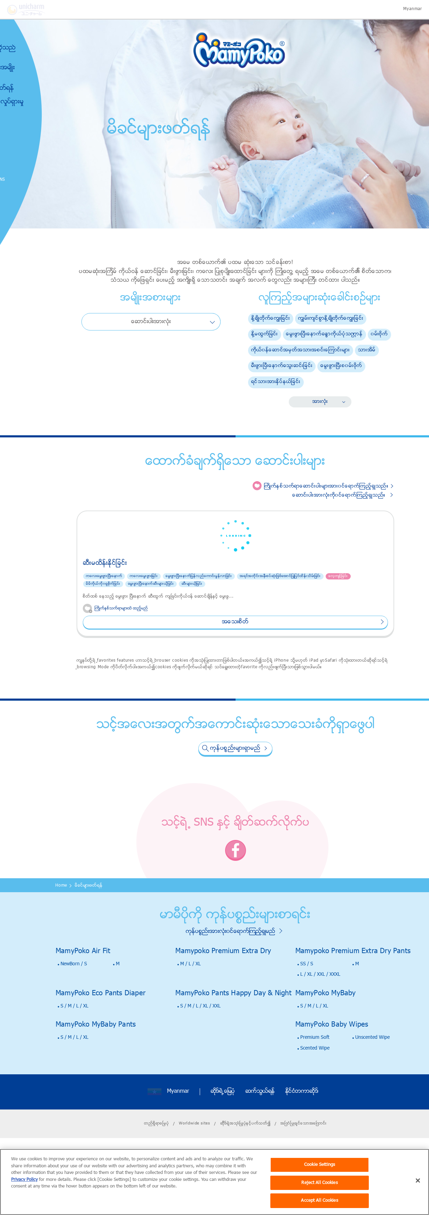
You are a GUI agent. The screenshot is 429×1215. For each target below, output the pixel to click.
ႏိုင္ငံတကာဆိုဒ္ (301, 1125)
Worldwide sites (194, 1156)
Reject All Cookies (319, 1192)
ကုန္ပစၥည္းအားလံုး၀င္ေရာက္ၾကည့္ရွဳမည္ (230, 964)
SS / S (306, 997)
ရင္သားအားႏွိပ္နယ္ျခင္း (276, 381)
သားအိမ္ (367, 350)
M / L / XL (190, 997)
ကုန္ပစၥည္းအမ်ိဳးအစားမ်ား (29, 71)
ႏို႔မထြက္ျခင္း (264, 334)
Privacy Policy (24, 1188)
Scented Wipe (314, 1081)
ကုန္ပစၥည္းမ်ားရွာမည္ (235, 781)
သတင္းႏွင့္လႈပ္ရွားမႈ (33, 102)
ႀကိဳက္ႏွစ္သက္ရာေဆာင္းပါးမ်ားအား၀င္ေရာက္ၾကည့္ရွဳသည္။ (326, 486)
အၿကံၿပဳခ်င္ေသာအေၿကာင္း (303, 1156)
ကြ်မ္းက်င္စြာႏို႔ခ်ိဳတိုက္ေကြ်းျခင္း (331, 318)
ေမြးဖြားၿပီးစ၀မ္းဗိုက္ (341, 365)
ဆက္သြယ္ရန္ (260, 1125)
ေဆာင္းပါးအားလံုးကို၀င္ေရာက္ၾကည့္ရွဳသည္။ (339, 495)
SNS (36, 180)
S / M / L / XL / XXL (200, 1039)
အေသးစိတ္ (125, 655)
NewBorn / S (74, 997)
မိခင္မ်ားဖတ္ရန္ (29, 88)
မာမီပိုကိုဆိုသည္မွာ (29, 52)
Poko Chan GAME (21, 200)
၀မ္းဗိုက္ (379, 334)
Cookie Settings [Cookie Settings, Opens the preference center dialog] (319, 1173)
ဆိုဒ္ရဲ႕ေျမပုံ (222, 1125)
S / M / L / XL (74, 1039)
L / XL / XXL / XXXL (320, 1007)
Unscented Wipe (372, 1070)
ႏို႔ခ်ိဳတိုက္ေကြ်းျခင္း (270, 318)
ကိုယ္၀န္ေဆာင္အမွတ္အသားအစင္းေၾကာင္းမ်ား (300, 350)
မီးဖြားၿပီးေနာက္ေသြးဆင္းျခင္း (282, 365)
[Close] (418, 1189)
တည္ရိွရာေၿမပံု (156, 1156)
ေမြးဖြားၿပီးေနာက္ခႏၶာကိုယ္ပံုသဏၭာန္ (324, 334)
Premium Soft (314, 1070)
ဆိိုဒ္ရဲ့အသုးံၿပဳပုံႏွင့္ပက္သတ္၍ (245, 1156)
